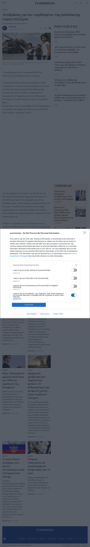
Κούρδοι (29, 259)
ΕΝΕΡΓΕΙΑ (61, 539)
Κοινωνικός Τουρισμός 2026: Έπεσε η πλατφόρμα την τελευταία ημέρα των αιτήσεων (69, 34)
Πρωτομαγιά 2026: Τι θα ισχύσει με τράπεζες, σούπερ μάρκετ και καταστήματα (63, 233)
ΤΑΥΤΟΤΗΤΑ (76, 545)
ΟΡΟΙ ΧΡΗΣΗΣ (66, 545)
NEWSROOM (12, 27)
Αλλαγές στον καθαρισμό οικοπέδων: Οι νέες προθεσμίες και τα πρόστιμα (70, 82)
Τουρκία (14, 259)
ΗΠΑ (21, 259)
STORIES (69, 539)
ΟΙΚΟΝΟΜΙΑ (22, 539)
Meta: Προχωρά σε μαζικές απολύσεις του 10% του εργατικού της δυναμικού (13, 380)
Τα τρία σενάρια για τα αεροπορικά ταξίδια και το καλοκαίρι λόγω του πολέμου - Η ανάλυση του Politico (13, 302)
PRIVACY (85, 545)
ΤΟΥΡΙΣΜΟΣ (52, 539)
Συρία (36, 76)
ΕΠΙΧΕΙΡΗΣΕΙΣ (32, 539)
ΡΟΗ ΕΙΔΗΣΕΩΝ (66, 26)
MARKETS (42, 539)
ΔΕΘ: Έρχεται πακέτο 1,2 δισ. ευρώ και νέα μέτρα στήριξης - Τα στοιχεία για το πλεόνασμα (69, 50)
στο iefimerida (43, 227)
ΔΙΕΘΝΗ (4, 9)
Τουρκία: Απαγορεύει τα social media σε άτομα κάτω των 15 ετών (39, 466)
